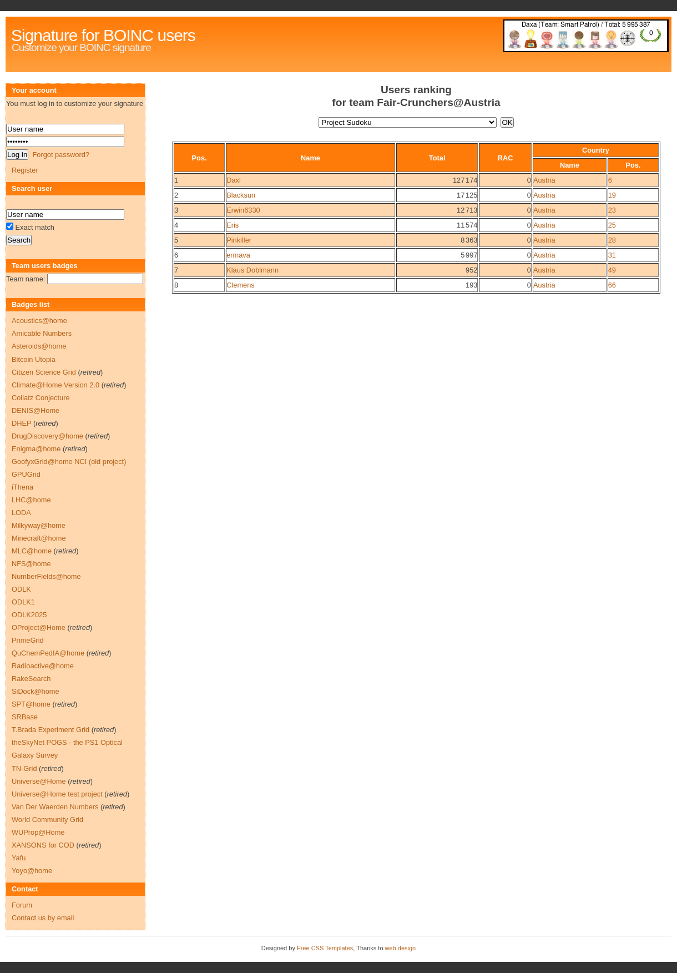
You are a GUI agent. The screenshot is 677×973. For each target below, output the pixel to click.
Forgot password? (60, 154)
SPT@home (31, 704)
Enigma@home (36, 449)
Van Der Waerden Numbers (55, 807)
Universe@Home (39, 781)
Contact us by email (43, 918)
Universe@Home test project (57, 794)
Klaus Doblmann (252, 270)
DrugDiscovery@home (47, 436)
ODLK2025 (29, 615)
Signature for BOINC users (103, 35)
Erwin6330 (243, 210)
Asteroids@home (39, 346)
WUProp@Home (38, 832)
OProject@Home (38, 627)
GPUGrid (26, 474)
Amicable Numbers (42, 333)
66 (612, 285)
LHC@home (31, 500)
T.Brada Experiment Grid (50, 729)
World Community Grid (47, 819)
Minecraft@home (39, 538)
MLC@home (32, 551)
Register (25, 170)
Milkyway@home (38, 525)
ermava (238, 255)
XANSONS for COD (43, 845)
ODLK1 (23, 602)
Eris (232, 225)
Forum (22, 905)
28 (612, 240)
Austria (544, 180)
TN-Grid (24, 768)
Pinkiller (238, 240)
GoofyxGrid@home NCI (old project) (69, 461)
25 (612, 225)
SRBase (25, 717)
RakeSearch (31, 678)
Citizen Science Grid (44, 372)
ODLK (21, 589)
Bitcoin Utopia (33, 359)
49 (612, 270)
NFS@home (31, 563)
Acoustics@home (39, 320)
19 (612, 195)
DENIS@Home (35, 410)
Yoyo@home (32, 870)
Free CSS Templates (325, 948)
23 (612, 210)
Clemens (240, 285)
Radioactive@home (43, 666)
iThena (22, 487)
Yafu (19, 858)
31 (612, 255)
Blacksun (240, 195)
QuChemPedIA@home (48, 653)
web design (400, 948)
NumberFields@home (46, 576)
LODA (21, 512)
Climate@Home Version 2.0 (55, 385)
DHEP (21, 423)
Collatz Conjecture (41, 398)
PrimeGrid (28, 640)
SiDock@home (35, 691)
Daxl (233, 180)
